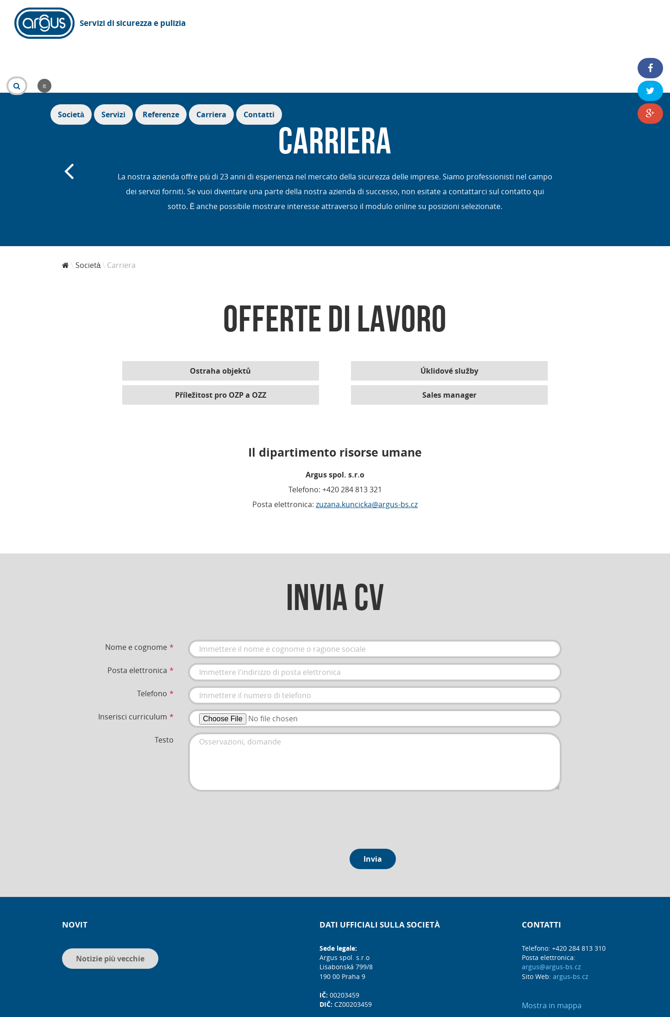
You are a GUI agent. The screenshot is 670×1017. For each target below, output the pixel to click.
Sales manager (449, 344)
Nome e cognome (136, 596)
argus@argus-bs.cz (551, 916)
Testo (164, 689)
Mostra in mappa (552, 955)
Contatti (637, 24)
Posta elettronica (137, 620)
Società (450, 24)
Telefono (152, 643)
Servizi (492, 24)
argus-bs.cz (571, 926)
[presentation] (258, 766)
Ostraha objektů (220, 320)
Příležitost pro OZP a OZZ (220, 344)
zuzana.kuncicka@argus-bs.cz (367, 454)
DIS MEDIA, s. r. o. (349, 1006)
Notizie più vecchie (110, 908)
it (263, 23)
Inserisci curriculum (132, 666)
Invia (372, 808)
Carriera (590, 24)
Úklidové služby (449, 320)
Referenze (539, 24)
